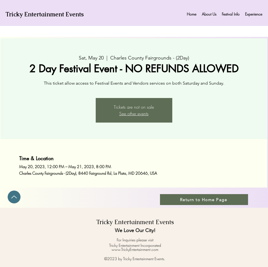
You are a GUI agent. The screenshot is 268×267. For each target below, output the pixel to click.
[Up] (14, 197)
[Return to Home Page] (204, 199)
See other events (133, 114)
